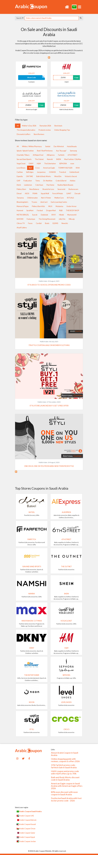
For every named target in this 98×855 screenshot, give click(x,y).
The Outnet (39, 159)
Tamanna (20, 198)
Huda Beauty (72, 146)
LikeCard (43, 202)
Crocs (37, 168)
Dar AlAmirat (59, 146)
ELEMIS (55, 223)
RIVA (78, 168)
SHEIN (58, 159)
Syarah (34, 215)
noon (72, 163)
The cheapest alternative (26, 130)
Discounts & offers (23, 134)
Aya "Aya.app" (61, 151)
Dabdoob (44, 215)
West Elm (57, 176)
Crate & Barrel (61, 181)
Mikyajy (72, 219)
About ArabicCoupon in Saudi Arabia (64, 754)
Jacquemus (41, 172)
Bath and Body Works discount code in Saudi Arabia (65, 778)
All (18, 126)
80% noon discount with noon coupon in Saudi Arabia (64, 793)
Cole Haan (39, 185)
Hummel (20, 210)
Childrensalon (32, 198)
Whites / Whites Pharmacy (32, 146)
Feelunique (31, 219)
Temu (37, 181)
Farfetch (61, 155)
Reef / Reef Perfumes (45, 151)
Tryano (34, 202)
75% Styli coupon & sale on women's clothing (49, 345)
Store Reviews (39, 134)
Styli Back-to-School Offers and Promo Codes (49, 285)
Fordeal (40, 210)
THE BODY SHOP (72, 210)
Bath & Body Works (43, 176)
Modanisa (59, 206)
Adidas (72, 181)
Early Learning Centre (59, 202)
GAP (18, 181)
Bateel (32, 512)
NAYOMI (20, 219)
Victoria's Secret (71, 176)
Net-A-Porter (46, 198)
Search (19, 18)
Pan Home (50, 185)
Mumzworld (71, 215)
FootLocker (27, 181)
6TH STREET (72, 155)
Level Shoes (21, 168)
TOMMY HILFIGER (65, 168)
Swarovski (61, 189)
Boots (47, 223)
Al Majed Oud (38, 155)
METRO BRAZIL (23, 215)
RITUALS (70, 198)
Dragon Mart (51, 210)
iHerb (19, 185)
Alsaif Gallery (22, 227)
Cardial (39, 223)
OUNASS (52, 172)
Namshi (50, 159)
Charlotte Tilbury (23, 155)
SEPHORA (63, 163)
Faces (30, 223)
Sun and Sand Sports (24, 159)
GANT (68, 193)
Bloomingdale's (22, 202)
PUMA (35, 193)
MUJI (50, 206)
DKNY (31, 163)
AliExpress (51, 155)
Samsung (73, 151)
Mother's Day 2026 (29, 126)
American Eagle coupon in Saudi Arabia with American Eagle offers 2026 (66, 785)
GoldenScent (74, 172)
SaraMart (29, 210)
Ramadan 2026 (45, 126)
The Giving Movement (47, 219)
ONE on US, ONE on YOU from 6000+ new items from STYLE (49, 466)
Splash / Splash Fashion (25, 151)
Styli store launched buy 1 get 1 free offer (49, 406)
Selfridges (30, 172)
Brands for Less (48, 189)
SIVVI (53, 215)
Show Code (31, 77)
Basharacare (73, 189)
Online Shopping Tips (62, 130)
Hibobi (61, 215)
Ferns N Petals (57, 193)
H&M (39, 163)
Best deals (58, 126)
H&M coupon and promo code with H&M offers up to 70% (65, 772)
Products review (45, 130)
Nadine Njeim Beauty (65, 185)
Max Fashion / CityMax (72, 159)
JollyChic (62, 219)
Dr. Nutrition (47, 181)
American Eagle (49, 168)
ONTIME (29, 176)
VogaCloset (21, 163)
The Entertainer (50, 163)
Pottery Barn (21, 189)
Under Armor (71, 206)
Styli (30, 168)
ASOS (27, 193)
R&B (60, 210)
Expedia (20, 176)
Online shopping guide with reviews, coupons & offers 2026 (65, 760)
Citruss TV (21, 223)
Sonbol (47, 146)
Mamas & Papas (23, 206)
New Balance (34, 189)
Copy (76, 77)
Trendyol (62, 172)
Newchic (65, 223)
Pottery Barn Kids (38, 206)
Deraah (77, 193)
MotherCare (59, 198)
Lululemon (28, 185)
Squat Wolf (45, 193)
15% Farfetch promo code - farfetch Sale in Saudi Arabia (64, 766)
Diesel (19, 193)
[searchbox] (52, 18)
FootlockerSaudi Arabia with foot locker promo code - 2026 (66, 799)
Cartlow (20, 172)
